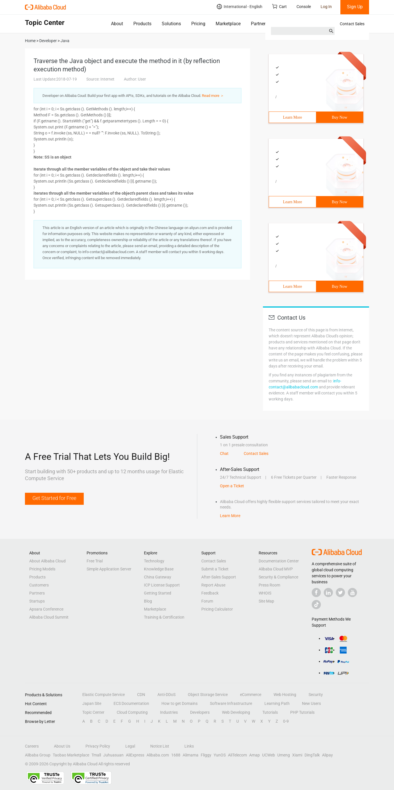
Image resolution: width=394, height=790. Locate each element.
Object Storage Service (208, 694)
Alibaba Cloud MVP (276, 569)
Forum (207, 601)
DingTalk (312, 755)
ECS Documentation (131, 703)
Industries (169, 712)
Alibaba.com (158, 755)
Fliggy (206, 755)
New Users (311, 703)
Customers (39, 585)
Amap (254, 755)
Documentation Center (279, 561)
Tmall (96, 755)
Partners (259, 23)
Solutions (171, 23)
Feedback (210, 593)
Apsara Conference (46, 609)
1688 (175, 755)
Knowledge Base (158, 569)
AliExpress (135, 755)
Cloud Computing (132, 712)
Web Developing (236, 712)
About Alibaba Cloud (47, 561)
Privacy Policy (97, 746)
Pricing (198, 23)
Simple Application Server (109, 569)
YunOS (220, 755)
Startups (37, 601)
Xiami (297, 755)
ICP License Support (162, 585)
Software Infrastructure (231, 703)
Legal (130, 746)
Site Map (266, 601)
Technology (154, 561)
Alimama (190, 755)
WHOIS (265, 593)
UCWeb (268, 755)
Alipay (327, 755)
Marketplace (228, 23)
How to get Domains (179, 703)
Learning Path (277, 703)
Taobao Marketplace (71, 755)
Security (316, 694)
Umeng (283, 755)
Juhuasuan (113, 755)
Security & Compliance (278, 577)
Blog (148, 601)
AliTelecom (237, 755)
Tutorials (270, 712)
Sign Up (355, 6)
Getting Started (157, 593)
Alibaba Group (37, 755)
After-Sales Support (218, 577)
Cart (279, 6)
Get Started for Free (54, 498)
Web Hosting (285, 694)
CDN (141, 694)
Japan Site (91, 703)
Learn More (292, 117)
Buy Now (339, 117)
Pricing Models (42, 569)
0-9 (286, 721)
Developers (200, 712)
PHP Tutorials (302, 712)
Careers (32, 746)
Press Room (269, 585)
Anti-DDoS (166, 694)
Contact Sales (352, 23)
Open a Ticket (232, 486)
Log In (326, 6)
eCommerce (250, 694)
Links (189, 746)
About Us (62, 746)
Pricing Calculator (217, 609)
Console (304, 6)
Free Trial (95, 561)
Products (142, 23)
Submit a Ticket (215, 569)
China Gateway (157, 577)
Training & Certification (164, 617)
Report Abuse (213, 585)
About (117, 23)
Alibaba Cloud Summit (49, 617)
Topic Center (93, 712)
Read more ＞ (213, 95)
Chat (224, 453)
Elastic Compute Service (103, 694)
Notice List (159, 746)
